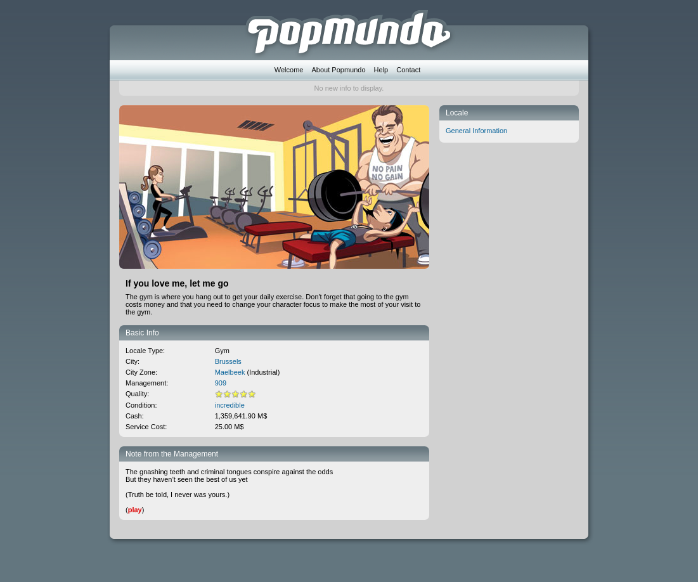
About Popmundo (339, 70)
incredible (230, 405)
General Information (476, 130)
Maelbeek (230, 372)
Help (381, 70)
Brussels (228, 361)
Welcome (289, 70)
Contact (408, 70)
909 (220, 383)
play (135, 510)
